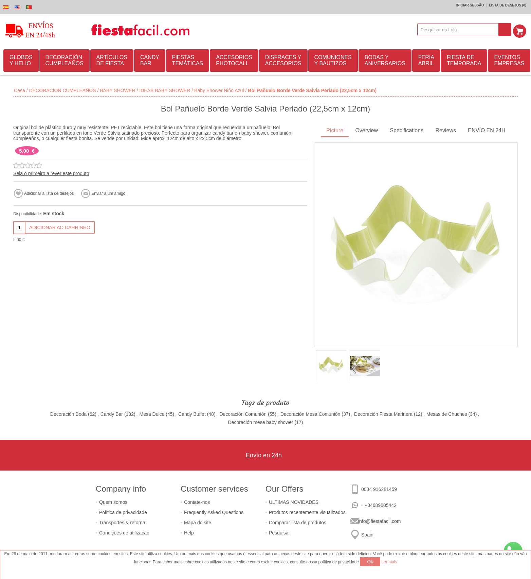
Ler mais (389, 562)
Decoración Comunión (243, 414)
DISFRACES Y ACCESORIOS (283, 60)
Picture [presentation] (334, 130)
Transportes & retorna (122, 522)
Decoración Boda (68, 414)
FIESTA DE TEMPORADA (464, 60)
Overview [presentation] (366, 130)
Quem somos (113, 502)
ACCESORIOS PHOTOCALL (234, 60)
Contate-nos (197, 502)
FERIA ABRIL (426, 60)
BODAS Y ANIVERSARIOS (385, 60)
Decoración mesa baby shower (260, 422)
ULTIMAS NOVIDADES (293, 502)
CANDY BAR (149, 60)
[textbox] (459, 29)
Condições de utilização (124, 532)
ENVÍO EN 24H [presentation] (486, 130)
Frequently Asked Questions (213, 512)
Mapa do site (197, 522)
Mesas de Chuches (446, 414)
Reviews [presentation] (445, 130)
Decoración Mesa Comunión (310, 414)
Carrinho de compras (521, 29)
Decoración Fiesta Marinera (383, 414)
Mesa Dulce (151, 414)
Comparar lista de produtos (297, 522)
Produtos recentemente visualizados (307, 512)
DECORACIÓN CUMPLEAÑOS (64, 60)
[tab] (335, 131)
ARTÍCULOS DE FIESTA (111, 60)
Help (189, 532)
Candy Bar (111, 414)
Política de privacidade (123, 512)
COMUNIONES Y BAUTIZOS (333, 60)
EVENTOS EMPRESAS (509, 60)
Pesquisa (279, 532)
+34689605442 (381, 505)
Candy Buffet (192, 414)
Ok (370, 561)
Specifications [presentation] (406, 130)
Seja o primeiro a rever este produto (51, 173)
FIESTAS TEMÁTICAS (187, 60)
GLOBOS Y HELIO (21, 60)
